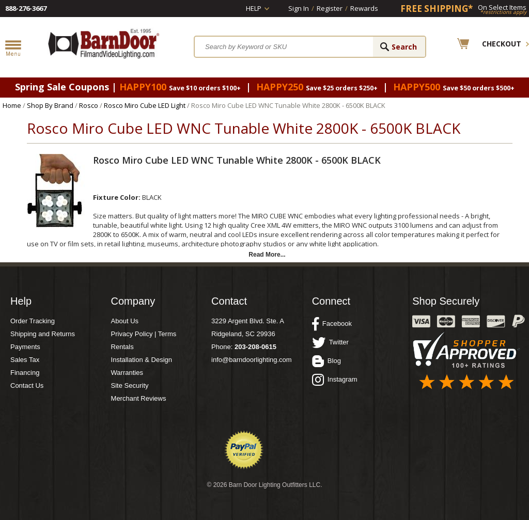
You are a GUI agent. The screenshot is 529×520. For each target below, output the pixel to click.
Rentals (122, 347)
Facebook (332, 323)
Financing (24, 372)
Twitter (330, 342)
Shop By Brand (50, 105)
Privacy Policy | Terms (144, 334)
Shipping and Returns (42, 334)
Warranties (127, 372)
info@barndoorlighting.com (251, 360)
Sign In (298, 8)
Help (253, 8)
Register (330, 8)
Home (12, 105)
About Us (124, 321)
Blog (326, 361)
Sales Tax (24, 360)
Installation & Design (142, 360)
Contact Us (26, 385)
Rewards (364, 8)
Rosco (88, 105)
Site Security (130, 385)
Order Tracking (32, 321)
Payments (25, 347)
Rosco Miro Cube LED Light (144, 105)
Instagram (334, 379)
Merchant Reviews (138, 398)
